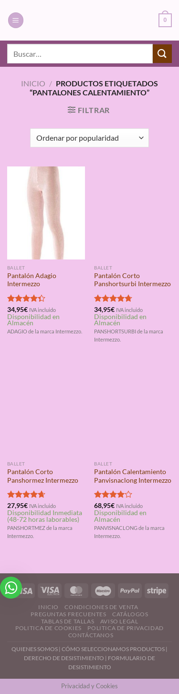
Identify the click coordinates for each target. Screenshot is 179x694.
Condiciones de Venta (101, 607)
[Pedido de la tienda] (89, 137)
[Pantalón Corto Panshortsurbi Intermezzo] (133, 212)
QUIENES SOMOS (34, 649)
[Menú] (15, 20)
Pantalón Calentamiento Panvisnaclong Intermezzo (132, 476)
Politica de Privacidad (125, 628)
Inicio (33, 83)
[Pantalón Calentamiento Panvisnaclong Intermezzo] (133, 409)
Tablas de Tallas (68, 621)
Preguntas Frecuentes (68, 614)
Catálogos (130, 614)
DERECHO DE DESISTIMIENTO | (66, 658)
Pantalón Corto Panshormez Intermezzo (42, 476)
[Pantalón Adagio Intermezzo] (46, 212)
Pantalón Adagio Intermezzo (31, 280)
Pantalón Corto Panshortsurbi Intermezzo (132, 280)
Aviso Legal (119, 621)
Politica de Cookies (48, 628)
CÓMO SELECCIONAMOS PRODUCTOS (113, 649)
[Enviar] (162, 53)
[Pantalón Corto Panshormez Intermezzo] (46, 409)
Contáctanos (91, 635)
